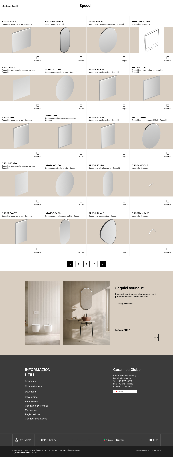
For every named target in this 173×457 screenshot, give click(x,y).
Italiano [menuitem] (120, 391)
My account (31, 410)
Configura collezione (36, 418)
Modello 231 (53, 450)
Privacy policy (42, 450)
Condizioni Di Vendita (36, 405)
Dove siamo (31, 397)
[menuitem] (125, 391)
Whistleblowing (74, 450)
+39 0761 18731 (124, 381)
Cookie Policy (17, 450)
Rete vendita (31, 401)
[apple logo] (120, 440)
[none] (125, 391)
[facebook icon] (154, 440)
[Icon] (23, 440)
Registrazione (32, 414)
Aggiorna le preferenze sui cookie (24, 453)
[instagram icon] (157, 440)
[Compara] (38, 58)
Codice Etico (63, 450)
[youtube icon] (151, 440)
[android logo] (108, 440)
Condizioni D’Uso (30, 450)
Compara (37, 61)
